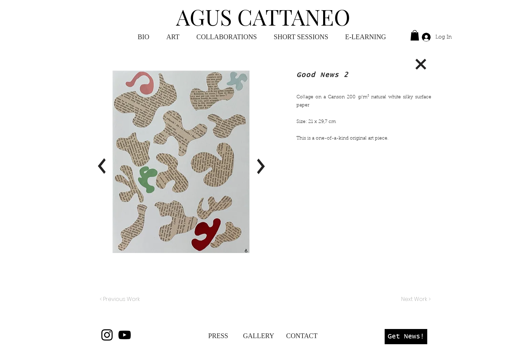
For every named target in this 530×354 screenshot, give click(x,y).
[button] (365, 37)
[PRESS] (218, 336)
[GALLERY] (258, 336)
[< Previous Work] (120, 299)
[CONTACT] (302, 336)
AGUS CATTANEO (263, 16)
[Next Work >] (416, 299)
